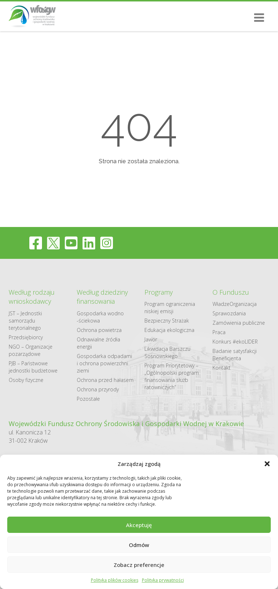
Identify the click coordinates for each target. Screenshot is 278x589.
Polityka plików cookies (114, 580)
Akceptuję (139, 525)
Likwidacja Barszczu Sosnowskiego (167, 352)
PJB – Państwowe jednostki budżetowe (33, 367)
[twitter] (53, 243)
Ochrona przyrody (98, 389)
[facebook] (35, 243)
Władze (220, 303)
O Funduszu (230, 292)
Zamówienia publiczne (238, 322)
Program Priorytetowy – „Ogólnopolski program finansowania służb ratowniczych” (171, 376)
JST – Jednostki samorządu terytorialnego (25, 320)
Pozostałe (88, 398)
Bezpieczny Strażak (166, 320)
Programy (158, 292)
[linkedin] (89, 243)
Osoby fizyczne (26, 379)
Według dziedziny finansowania (102, 297)
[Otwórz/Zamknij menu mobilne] (256, 18)
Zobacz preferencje (139, 564)
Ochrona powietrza (99, 330)
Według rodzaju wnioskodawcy (32, 297)
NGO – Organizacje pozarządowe (30, 350)
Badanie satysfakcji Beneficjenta (234, 355)
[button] (267, 463)
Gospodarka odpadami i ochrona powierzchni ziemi (104, 363)
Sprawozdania (229, 313)
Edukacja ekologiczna (169, 330)
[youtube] (71, 243)
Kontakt (221, 367)
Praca (219, 332)
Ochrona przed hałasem (105, 379)
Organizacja (243, 303)
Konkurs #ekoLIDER (235, 341)
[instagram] (106, 243)
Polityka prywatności (163, 580)
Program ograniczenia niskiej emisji (169, 307)
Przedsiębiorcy (26, 337)
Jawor (150, 339)
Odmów (139, 544)
